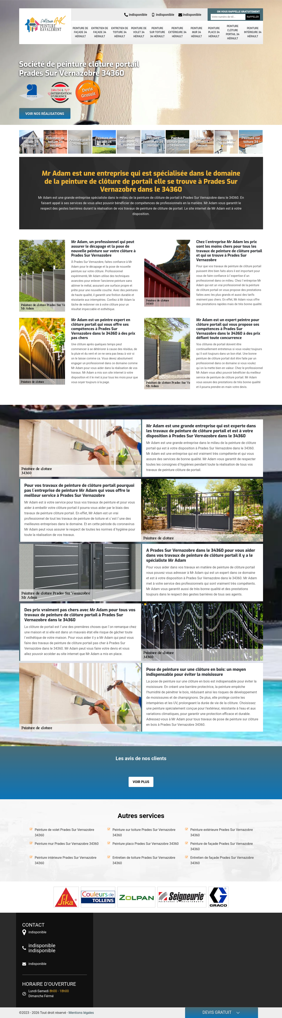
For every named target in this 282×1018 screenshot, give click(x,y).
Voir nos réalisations (44, 114)
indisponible (135, 15)
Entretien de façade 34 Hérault (99, 32)
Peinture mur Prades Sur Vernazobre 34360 (67, 844)
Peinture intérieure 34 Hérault (252, 32)
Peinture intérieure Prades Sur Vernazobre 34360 (66, 860)
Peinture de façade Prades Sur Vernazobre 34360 (221, 846)
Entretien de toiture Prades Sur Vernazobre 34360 (144, 860)
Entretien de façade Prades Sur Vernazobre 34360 (222, 860)
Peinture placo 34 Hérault (214, 32)
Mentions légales (81, 1013)
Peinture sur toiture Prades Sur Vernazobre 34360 (144, 832)
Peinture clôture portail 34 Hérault (232, 32)
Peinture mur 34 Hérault (196, 32)
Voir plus (141, 782)
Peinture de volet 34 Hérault (139, 32)
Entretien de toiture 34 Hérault (119, 32)
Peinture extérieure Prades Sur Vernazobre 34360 (221, 832)
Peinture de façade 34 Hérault (80, 32)
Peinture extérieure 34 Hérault (177, 32)
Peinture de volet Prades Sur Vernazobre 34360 (64, 832)
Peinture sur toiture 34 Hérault (157, 32)
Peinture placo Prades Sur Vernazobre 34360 (146, 844)
